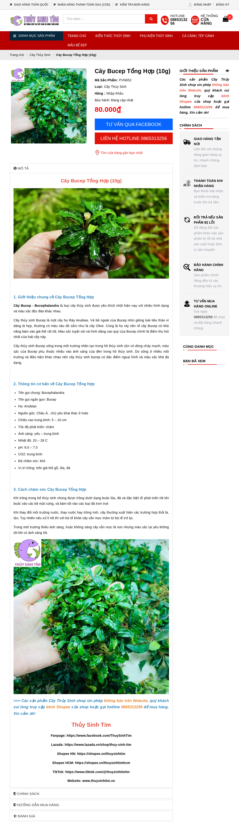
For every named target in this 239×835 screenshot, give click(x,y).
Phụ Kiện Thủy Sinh (156, 36)
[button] (91, 168)
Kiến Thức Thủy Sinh (112, 36)
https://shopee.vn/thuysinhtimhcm (102, 763)
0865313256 (203, 317)
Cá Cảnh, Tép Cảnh (198, 36)
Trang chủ (77, 36)
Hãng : (100, 93)
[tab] (91, 168)
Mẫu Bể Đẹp (77, 45)
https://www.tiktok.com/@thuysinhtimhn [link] (97, 772)
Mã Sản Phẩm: (106, 80)
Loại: (99, 87)
